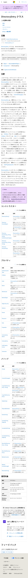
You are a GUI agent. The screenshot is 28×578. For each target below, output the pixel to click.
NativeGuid (4, 291)
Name (3, 285)
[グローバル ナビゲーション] (1, 2)
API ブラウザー (12, 12)
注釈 (3, 25)
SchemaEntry (5, 341)
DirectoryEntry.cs (9, 42)
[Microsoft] (14, 2)
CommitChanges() (18, 94)
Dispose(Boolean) (6, 408)
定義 (3, 23)
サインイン (24, 2)
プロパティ (5, 29)
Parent (3, 312)
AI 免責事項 (5, 565)
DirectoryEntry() (5, 216)
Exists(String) (5, 414)
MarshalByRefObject (14, 63)
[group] (14, 58)
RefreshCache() (5, 457)
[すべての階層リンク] (2, 12)
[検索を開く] (19, 2)
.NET (6, 12)
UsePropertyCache (9, 164)
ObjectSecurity (5, 303)
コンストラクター (6, 27)
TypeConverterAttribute (10, 69)
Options (4, 308)
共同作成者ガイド (16, 515)
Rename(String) (5, 470)
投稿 (10, 567)
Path (3, 323)
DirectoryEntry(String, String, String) (6, 242)
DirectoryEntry (5, 46)
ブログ (4, 567)
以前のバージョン (14, 565)
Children (6, 134)
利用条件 (5, 573)
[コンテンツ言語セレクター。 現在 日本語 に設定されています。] (6, 558)
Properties (4, 327)
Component (6, 65)
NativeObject (5, 297)
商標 (10, 573)
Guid (3, 281)
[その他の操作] (25, 12)
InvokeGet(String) (6, 428)
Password (4, 318)
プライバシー (16, 567)
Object (5, 63)
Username (4, 351)
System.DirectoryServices (12, 39)
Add (15, 136)
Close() (3, 369)
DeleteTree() (4, 401)
